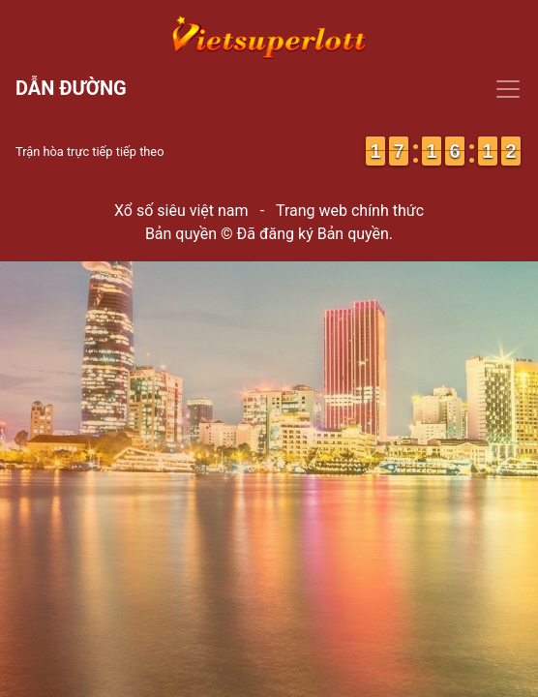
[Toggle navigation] (269, 89)
